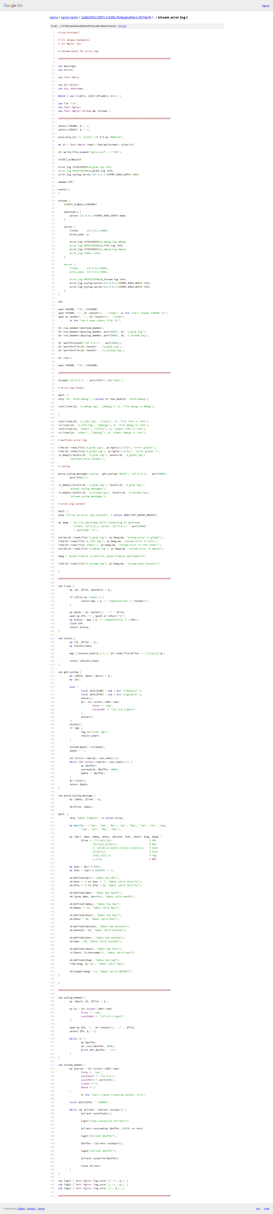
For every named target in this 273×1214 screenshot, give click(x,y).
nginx (53, 17)
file (122, 26)
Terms (41, 1208)
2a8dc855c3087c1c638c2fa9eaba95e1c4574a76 (116, 17)
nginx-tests (69, 17)
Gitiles (21, 1208)
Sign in (265, 5)
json (266, 1208)
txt (258, 1208)
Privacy (31, 1208)
